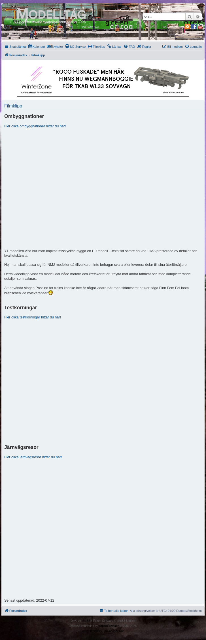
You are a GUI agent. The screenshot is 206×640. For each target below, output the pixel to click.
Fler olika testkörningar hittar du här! (32, 317)
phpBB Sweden (109, 625)
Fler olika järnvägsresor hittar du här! (33, 457)
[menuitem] (36, 46)
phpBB (86, 620)
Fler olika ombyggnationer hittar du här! (35, 126)
